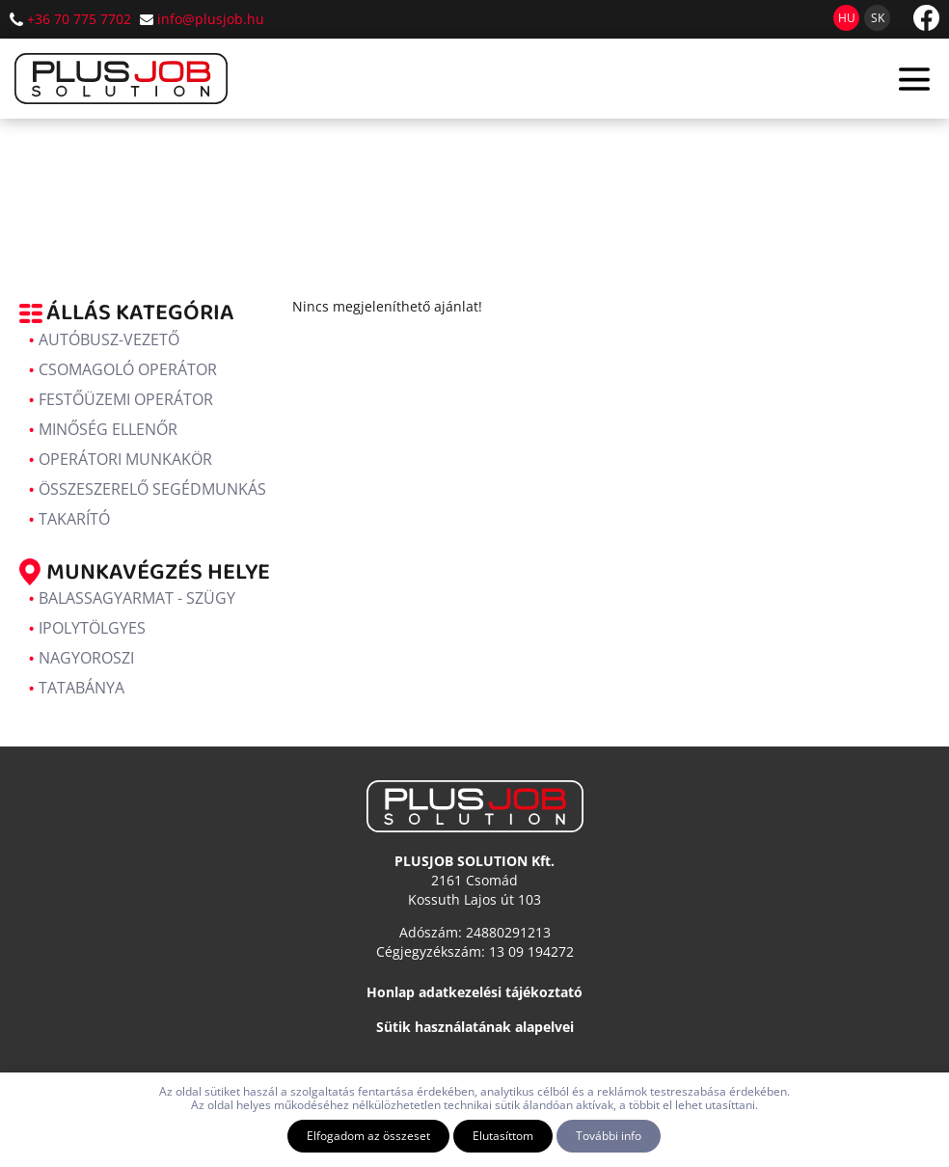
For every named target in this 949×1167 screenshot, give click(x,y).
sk (877, 18)
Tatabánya (81, 687)
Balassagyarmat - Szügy (137, 598)
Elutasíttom (503, 1135)
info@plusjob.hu (210, 19)
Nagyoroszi (86, 657)
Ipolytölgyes (92, 627)
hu (846, 18)
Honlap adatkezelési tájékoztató (474, 992)
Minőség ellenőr (108, 429)
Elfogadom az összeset (368, 1135)
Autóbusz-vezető (109, 339)
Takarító (74, 518)
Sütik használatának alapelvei (475, 1027)
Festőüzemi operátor (126, 399)
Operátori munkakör (125, 459)
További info (608, 1135)
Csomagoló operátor (128, 369)
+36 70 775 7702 (79, 19)
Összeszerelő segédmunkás (152, 489)
